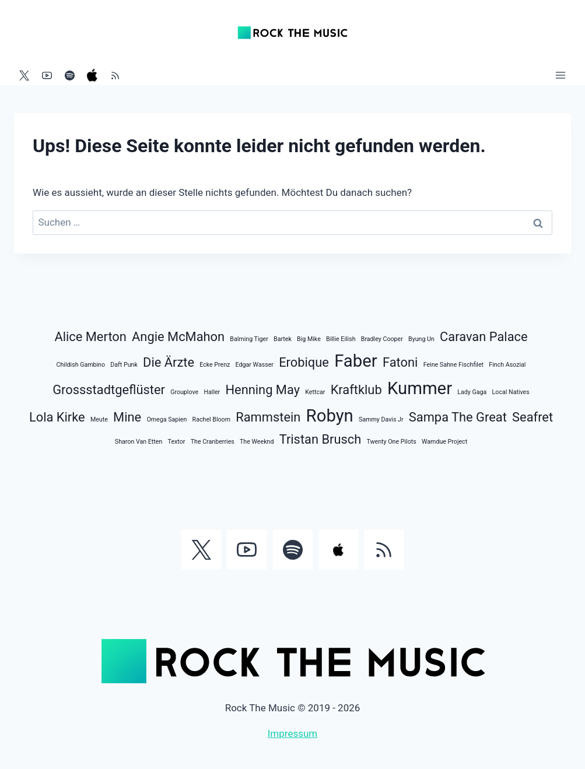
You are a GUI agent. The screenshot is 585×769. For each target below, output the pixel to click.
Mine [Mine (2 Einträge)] (127, 417)
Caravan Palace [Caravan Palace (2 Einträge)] (483, 336)
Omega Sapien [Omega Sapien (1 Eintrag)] (166, 419)
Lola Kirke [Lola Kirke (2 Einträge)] (57, 417)
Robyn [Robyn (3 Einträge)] (329, 416)
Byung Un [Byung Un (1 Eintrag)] (421, 339)
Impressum (293, 733)
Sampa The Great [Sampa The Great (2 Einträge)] (458, 417)
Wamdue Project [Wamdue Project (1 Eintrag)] (444, 441)
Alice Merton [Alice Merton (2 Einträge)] (90, 336)
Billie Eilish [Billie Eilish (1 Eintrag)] (341, 339)
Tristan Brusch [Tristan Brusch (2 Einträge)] (320, 439)
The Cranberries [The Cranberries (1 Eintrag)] (212, 441)
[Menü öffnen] (560, 75)
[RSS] (115, 75)
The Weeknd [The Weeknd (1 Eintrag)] (257, 441)
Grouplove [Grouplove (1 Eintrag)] (184, 392)
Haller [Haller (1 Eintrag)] (212, 392)
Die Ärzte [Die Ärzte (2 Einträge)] (168, 362)
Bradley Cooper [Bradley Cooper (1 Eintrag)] (382, 339)
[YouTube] (47, 75)
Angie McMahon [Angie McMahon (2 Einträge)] (178, 336)
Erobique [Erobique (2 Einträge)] (304, 362)
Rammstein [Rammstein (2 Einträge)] (268, 417)
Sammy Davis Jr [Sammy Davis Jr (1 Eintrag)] (381, 419)
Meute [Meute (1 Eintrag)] (99, 419)
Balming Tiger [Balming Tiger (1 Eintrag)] (249, 339)
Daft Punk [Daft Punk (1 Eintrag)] (124, 364)
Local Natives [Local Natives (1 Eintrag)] (511, 392)
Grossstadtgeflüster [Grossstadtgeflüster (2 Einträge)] (108, 389)
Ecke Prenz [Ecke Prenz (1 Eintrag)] (214, 364)
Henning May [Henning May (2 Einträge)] (262, 389)
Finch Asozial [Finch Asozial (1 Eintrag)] (507, 364)
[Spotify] (69, 75)
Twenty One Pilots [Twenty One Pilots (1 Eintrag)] (391, 441)
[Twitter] (24, 75)
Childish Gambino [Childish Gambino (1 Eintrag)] (81, 364)
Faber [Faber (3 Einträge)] (355, 361)
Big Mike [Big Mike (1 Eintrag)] (309, 339)
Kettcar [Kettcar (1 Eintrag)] (315, 392)
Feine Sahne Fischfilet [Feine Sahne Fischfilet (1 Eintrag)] (453, 364)
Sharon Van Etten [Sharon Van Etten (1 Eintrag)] (139, 441)
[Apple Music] (92, 75)
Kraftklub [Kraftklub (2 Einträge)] (356, 389)
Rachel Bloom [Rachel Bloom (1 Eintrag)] (211, 419)
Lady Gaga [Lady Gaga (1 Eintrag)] (471, 392)
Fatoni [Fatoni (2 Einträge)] (400, 362)
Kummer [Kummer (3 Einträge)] (419, 388)
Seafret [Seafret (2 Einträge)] (532, 417)
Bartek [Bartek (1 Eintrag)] (283, 339)
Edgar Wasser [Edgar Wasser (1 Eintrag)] (255, 364)
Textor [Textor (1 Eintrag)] (176, 441)
